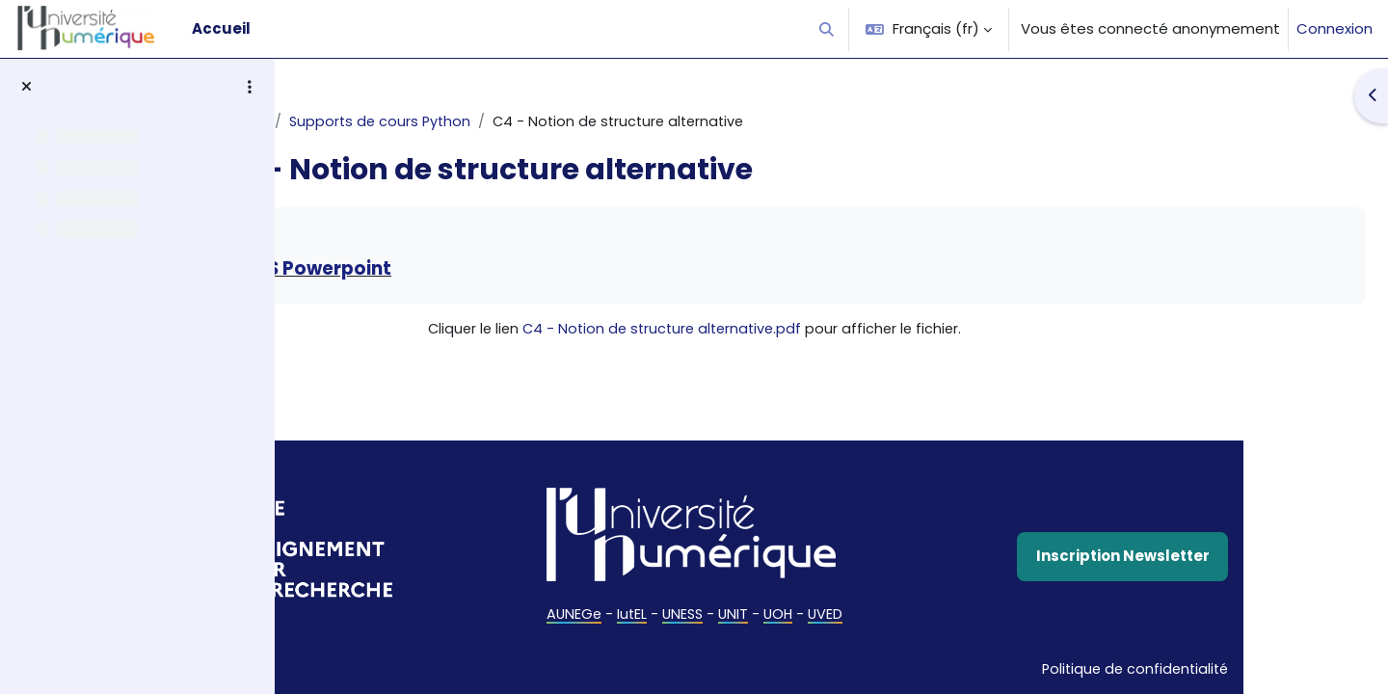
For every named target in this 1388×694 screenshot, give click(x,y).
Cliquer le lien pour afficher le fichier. (816, 331)
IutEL (750, 614)
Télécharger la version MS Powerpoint (504, 270)
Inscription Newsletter (1199, 556)
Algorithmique (362, 122)
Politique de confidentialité (1207, 666)
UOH (902, 614)
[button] (827, 29)
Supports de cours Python (528, 122)
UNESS (803, 614)
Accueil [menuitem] (221, 28)
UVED (951, 614)
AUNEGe (691, 614)
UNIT (856, 614)
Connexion (1334, 28)
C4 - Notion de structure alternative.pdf (784, 331)
